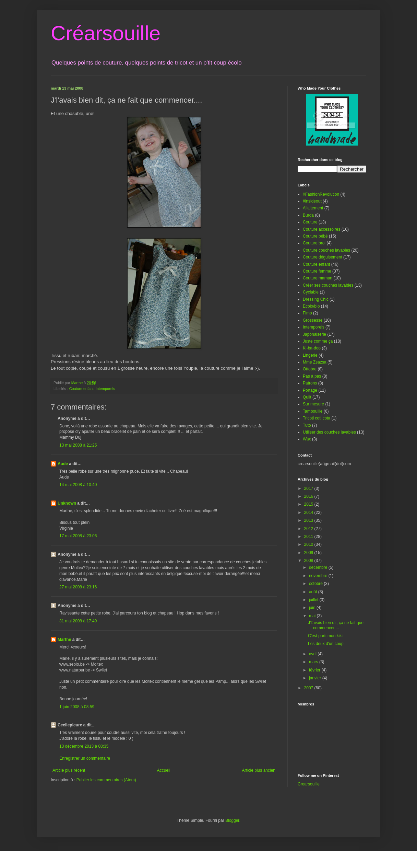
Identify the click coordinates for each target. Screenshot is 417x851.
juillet (314, 599)
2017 (309, 488)
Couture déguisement (322, 257)
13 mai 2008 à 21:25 (78, 445)
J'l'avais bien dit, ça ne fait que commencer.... (336, 625)
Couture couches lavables (326, 250)
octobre (316, 583)
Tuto (307, 425)
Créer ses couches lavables (328, 285)
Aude (63, 463)
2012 (309, 528)
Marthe (64, 639)
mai (313, 615)
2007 (309, 688)
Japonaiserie (314, 334)
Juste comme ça (318, 341)
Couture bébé (315, 236)
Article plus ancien (258, 770)
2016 (309, 496)
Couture (310, 222)
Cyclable (311, 292)
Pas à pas (312, 376)
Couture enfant (81, 389)
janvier (315, 678)
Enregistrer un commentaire (84, 758)
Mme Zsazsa (314, 362)
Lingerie (310, 355)
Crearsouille (309, 784)
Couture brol (314, 243)
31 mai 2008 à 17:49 (78, 621)
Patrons (310, 383)
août (313, 591)
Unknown (67, 503)
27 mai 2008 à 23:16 (78, 587)
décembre (319, 567)
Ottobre (310, 369)
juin (313, 607)
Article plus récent (68, 770)
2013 (309, 520)
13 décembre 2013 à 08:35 (83, 746)
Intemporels (105, 389)
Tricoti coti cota (316, 418)
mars (314, 661)
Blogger (232, 820)
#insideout (312, 201)
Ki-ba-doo (312, 348)
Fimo (307, 313)
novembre (319, 575)
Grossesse (312, 320)
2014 (309, 512)
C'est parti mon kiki (325, 635)
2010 (309, 544)
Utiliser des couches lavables (329, 432)
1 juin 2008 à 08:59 (76, 706)
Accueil (163, 770)
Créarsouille (105, 33)
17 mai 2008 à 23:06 (78, 535)
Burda (308, 215)
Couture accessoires (321, 229)
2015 (309, 504)
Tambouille (312, 411)
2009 (309, 552)
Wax (307, 439)
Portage (310, 390)
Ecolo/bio (311, 306)
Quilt (307, 397)
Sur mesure (313, 404)
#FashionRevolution (321, 194)
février (315, 670)
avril (313, 654)
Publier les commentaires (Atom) (106, 780)
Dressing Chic (316, 299)
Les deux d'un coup (326, 643)
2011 (309, 536)
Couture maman (317, 278)
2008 (309, 560)
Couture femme (317, 271)
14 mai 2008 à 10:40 (78, 484)
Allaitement (313, 208)
